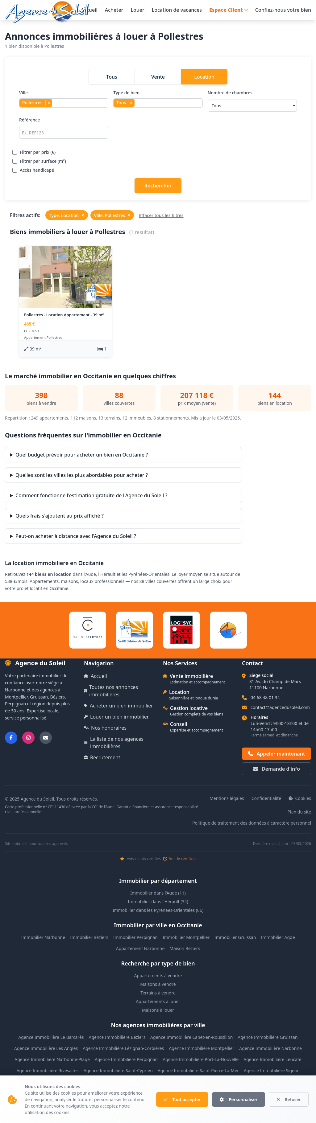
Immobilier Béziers (89, 937)
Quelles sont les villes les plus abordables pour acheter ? (81, 475)
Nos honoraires (105, 727)
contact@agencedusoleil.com (280, 707)
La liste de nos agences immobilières (113, 743)
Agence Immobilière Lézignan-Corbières (123, 1048)
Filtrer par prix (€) (34, 152)
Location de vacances (177, 9)
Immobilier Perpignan (135, 937)
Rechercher (158, 185)
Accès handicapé (33, 170)
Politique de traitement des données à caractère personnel (251, 823)
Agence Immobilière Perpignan (126, 1059)
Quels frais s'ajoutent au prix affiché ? (59, 515)
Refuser (288, 1099)
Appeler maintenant (276, 753)
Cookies (300, 798)
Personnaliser (238, 1099)
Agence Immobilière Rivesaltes (47, 1070)
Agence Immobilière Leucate (272, 1059)
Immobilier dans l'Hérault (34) (158, 901)
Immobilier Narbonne (43, 937)
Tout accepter (182, 1099)
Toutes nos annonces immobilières (111, 691)
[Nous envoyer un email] (46, 738)
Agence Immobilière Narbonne (270, 1048)
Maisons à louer (158, 1010)
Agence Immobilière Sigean (271, 1070)
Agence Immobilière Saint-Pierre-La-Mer (198, 1070)
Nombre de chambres (252, 101)
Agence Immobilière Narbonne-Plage (52, 1059)
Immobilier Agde (278, 937)
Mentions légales (227, 798)
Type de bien (157, 101)
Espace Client (228, 9)
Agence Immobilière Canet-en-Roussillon (191, 1037)
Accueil (89, 9)
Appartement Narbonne (140, 948)
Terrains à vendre (158, 993)
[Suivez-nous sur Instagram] (28, 738)
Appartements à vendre (158, 975)
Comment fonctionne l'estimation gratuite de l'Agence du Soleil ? (91, 495)
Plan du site (299, 812)
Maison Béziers (184, 948)
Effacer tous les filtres (161, 215)
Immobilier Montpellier (186, 937)
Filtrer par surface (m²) (39, 161)
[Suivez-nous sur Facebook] (11, 738)
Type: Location (66, 215)
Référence (63, 128)
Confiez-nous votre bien (283, 9)
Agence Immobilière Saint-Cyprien (118, 1070)
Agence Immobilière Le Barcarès (51, 1037)
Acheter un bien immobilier (118, 705)
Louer (137, 9)
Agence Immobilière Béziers (117, 1037)
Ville (63, 101)
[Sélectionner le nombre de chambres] (252, 106)
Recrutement (102, 757)
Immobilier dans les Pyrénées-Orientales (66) (158, 910)
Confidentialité (266, 798)
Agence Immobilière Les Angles (46, 1048)
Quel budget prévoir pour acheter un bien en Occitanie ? (81, 454)
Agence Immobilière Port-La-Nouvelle (201, 1059)
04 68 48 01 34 (265, 697)
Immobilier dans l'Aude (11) (158, 893)
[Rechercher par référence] (63, 133)
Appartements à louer (158, 1001)
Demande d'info (276, 768)
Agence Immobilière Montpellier (201, 1048)
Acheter (114, 9)
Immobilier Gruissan (235, 937)
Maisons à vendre (158, 984)
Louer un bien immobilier (116, 716)
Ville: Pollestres (112, 215)
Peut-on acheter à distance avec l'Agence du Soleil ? (75, 536)
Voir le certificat (179, 858)
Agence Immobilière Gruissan (267, 1037)
